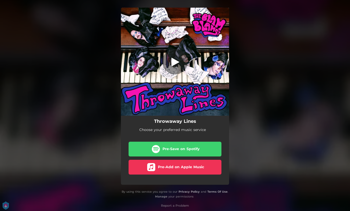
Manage (161, 196)
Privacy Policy (189, 191)
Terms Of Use (217, 191)
